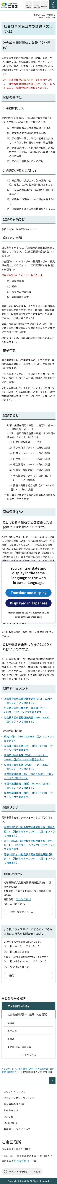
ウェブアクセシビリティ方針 (19, 1098)
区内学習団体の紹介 (18, 1006)
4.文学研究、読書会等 (19, 1047)
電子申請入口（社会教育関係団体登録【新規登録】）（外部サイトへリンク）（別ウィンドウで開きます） (29, 831)
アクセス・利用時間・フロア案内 (24, 1171)
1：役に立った (14, 946)
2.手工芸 (12, 1030)
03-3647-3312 (23, 899)
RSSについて (11, 1123)
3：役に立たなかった (17, 951)
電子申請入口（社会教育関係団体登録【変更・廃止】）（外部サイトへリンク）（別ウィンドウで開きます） (29, 845)
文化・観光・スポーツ (26, 1068)
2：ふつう (34, 946)
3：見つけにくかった (17, 966)
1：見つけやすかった (17, 961)
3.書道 (11, 1039)
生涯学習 (44, 1068)
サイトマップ (11, 1110)
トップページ (8, 1068)
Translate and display (28, 592)
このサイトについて (14, 1091)
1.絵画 (11, 1022)
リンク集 (8, 1116)
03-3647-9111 (21, 1161)
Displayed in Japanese (28, 603)
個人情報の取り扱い (14, 1104)
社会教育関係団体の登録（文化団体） (28, 1014)
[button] (36, 5)
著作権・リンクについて (17, 1129)
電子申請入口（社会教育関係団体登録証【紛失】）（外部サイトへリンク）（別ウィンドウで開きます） (29, 858)
